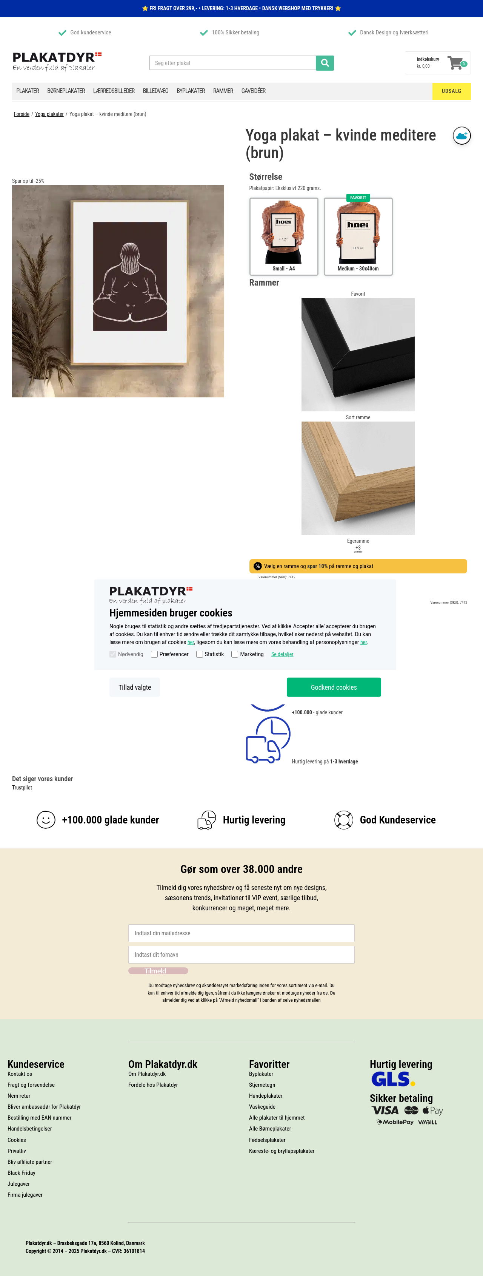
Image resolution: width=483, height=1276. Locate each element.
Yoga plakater (49, 114)
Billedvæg (155, 90)
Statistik (214, 654)
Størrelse (266, 176)
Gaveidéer (253, 90)
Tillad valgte (134, 687)
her (191, 642)
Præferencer (174, 654)
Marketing (252, 654)
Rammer (223, 90)
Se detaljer (282, 654)
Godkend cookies (334, 687)
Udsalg (451, 91)
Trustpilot (22, 788)
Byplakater (191, 90)
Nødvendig (130, 654)
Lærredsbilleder (113, 90)
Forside (21, 114)
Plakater (27, 90)
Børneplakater (66, 90)
